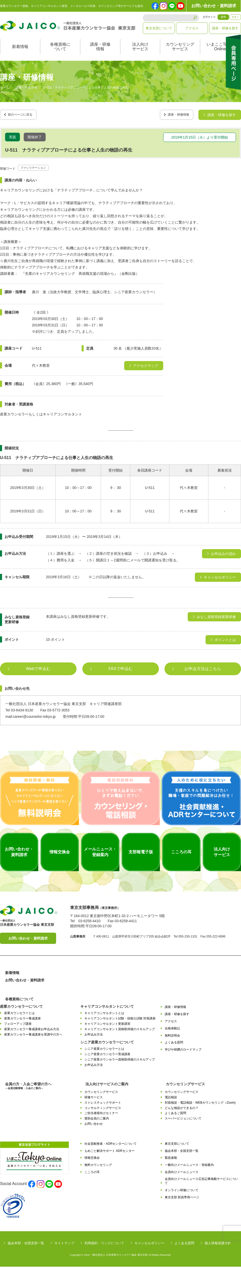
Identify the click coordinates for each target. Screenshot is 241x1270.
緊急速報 (171, 1161)
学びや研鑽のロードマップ (183, 1053)
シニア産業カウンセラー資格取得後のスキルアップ (119, 1063)
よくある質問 (174, 1046)
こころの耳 (92, 1175)
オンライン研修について (181, 1193)
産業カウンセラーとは (19, 1016)
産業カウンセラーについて (21, 1010)
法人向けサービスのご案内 (106, 1087)
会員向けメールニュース (181, 1175)
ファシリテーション (37, 171)
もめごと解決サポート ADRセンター (109, 1154)
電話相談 (171, 1101)
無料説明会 (172, 1039)
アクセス (192, 28)
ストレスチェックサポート (102, 1106)
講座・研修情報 (100, 51)
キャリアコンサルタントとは (104, 1016)
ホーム (4, 92)
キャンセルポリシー (149, 1246)
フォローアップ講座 (18, 1027)
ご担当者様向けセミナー (101, 1116)
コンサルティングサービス (102, 1111)
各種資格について (60, 51)
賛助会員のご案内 (96, 1122)
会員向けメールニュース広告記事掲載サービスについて (201, 1184)
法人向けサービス (140, 51)
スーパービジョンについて (183, 1122)
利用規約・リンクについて (104, 1246)
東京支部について (159, 28)
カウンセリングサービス (180, 51)
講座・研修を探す (225, 28)
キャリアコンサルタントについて (107, 1010)
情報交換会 (92, 1161)
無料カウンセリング (98, 1168)
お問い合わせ (93, 1127)
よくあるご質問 (175, 1116)
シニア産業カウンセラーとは (104, 1052)
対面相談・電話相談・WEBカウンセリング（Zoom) (200, 1106)
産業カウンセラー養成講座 (22, 1022)
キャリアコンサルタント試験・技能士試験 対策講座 (120, 1022)
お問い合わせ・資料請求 (213, 6)
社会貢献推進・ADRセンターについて (110, 1147)
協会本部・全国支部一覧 (181, 1154)
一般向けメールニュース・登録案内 (189, 1168)
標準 (223, 17)
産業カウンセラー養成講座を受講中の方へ (33, 1038)
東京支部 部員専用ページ (182, 1200)
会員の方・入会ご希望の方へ (28, 1089)
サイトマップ (64, 1246)
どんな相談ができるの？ (181, 1111)
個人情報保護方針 (218, 1246)
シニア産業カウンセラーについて (107, 1045)
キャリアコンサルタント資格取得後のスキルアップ (119, 1032)
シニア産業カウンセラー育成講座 (107, 1057)
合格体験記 (172, 1031)
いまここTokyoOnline (220, 51)
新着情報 (20, 52)
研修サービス (93, 1101)
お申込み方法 (93, 1038)
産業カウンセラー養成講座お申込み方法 (31, 1032)
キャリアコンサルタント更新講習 (107, 1027)
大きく (235, 17)
